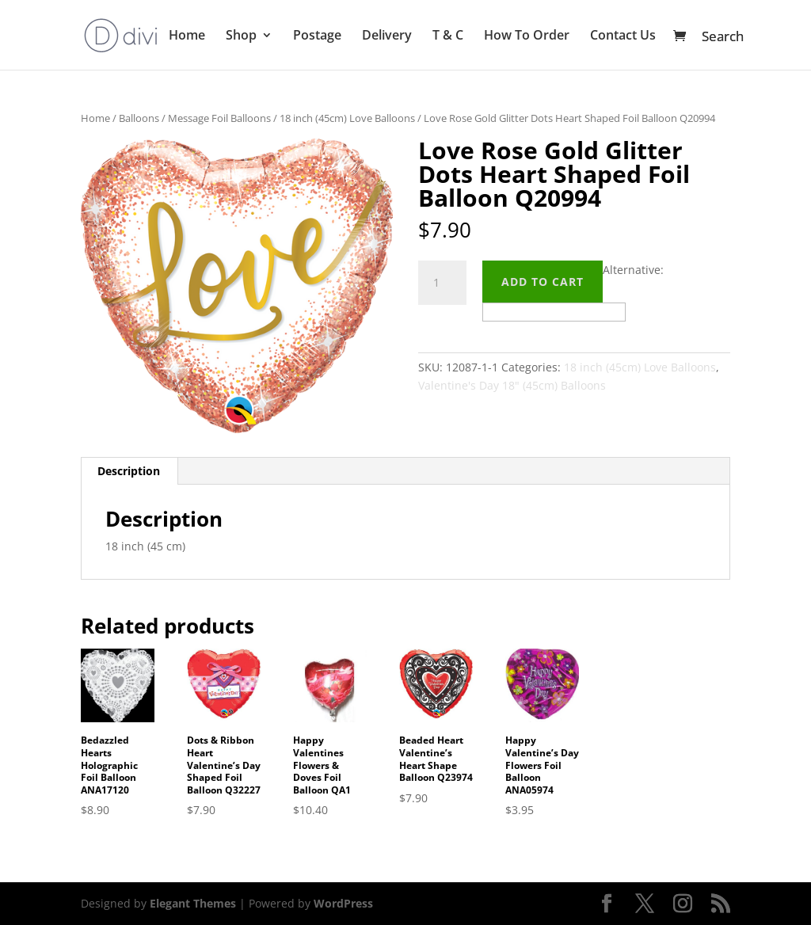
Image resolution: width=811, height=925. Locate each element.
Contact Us (623, 36)
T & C (447, 36)
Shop (241, 36)
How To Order (526, 36)
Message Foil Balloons (219, 118)
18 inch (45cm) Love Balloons (347, 118)
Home (187, 36)
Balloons (139, 118)
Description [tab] (128, 470)
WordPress (343, 903)
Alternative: (633, 269)
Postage (317, 36)
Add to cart (542, 281)
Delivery (387, 36)
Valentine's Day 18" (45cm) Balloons (512, 385)
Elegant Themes (193, 903)
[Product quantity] (442, 283)
